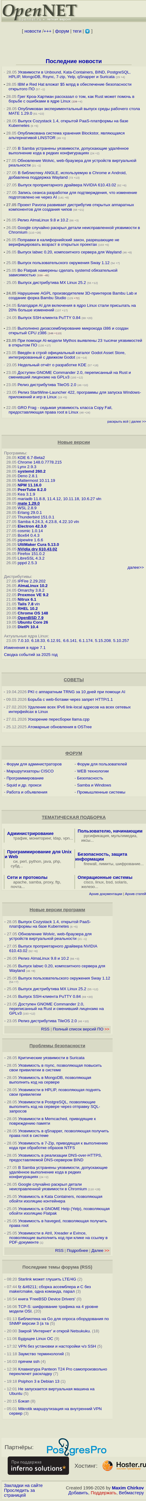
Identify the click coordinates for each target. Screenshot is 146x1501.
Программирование (25, 778)
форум (62, 31)
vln (98, 498)
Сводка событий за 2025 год (31, 654)
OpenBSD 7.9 (30, 617)
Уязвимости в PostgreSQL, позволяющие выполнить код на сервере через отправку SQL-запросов (54, 1106)
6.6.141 (70, 640)
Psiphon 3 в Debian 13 (39, 1381)
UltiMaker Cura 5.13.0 (38, 544)
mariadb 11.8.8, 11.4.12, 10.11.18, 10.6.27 (56, 498)
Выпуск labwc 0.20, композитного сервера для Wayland (70, 252)
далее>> (136, 567)
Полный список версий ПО (81, 1029)
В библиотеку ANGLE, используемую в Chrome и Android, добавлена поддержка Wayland (68, 175)
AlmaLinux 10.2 (32, 585)
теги (77, 31)
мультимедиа (123, 835)
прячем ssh (29, 1361)
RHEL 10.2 (27, 608)
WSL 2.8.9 (26, 508)
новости (33, 31)
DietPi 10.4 (27, 627)
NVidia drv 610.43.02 (37, 549)
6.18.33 (38, 640)
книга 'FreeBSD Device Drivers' (46, 1299)
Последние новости (74, 61)
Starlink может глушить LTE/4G (47, 1279)
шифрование (128, 864)
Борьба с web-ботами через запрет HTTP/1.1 (70, 699)
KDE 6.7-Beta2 (31, 457)
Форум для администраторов (34, 764)
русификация (96, 835)
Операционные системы (105, 877)
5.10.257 (121, 640)
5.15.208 (103, 640)
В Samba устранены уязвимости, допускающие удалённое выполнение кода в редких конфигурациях (69, 150)
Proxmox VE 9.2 (32, 595)
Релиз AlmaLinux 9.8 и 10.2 (42, 220)
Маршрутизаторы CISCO (30, 771)
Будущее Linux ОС (35, 1338)
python (35, 861)
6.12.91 (54, 640)
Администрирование (30, 833)
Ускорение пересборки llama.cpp (59, 719)
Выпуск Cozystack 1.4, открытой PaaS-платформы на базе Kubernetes (50, 924)
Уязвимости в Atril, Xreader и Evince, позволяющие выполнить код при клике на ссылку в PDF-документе (58, 1238)
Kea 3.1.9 (26, 494)
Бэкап (23, 1401)
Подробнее (77, 1250)
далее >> (138, 421)
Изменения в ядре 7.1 (25, 647)
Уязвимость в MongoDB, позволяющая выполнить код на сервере (50, 1079)
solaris (121, 882)
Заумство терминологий (41, 1354)
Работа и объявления (26, 792)
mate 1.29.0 (28, 503)
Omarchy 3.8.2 (30, 590)
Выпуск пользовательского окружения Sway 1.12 (63, 262)
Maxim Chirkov (128, 1487)
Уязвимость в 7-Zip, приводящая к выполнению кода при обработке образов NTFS (58, 1145)
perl (23, 861)
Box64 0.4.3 (28, 535)
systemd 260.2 (31, 471)
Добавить (78, 1492)
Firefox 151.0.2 (31, 553)
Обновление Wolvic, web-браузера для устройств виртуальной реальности (50, 936)
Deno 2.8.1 (27, 476)
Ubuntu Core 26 (32, 622)
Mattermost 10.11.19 (36, 480)
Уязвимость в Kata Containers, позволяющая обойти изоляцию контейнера (55, 1198)
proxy (48, 882)
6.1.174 (86, 640)
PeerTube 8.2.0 (31, 489)
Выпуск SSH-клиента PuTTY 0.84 (49, 317)
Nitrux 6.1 (26, 599)
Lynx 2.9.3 (26, 466)
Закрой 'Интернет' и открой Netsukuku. (54, 1331)
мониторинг (40, 838)
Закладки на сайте (23, 1485)
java (47, 861)
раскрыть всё (118, 421)
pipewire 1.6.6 (30, 540)
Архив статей (135, 894)
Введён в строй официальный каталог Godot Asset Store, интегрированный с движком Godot (67, 355)
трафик (20, 838)
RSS (45, 1029)
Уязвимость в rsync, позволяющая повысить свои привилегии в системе (55, 1067)
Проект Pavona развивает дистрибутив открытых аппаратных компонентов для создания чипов (71, 207)
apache (20, 882)
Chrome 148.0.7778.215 (39, 462)
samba (35, 882)
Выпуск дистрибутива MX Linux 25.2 (52, 282)
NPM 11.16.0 (29, 485)
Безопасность (90, 778)
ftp (58, 882)
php (56, 861)
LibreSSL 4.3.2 (30, 558)
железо (88, 886)
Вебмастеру (131, 1492)
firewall (90, 864)
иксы (85, 840)
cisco (88, 882)
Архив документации (105, 894)
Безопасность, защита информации (101, 857)
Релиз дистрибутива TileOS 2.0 (46, 384)
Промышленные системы (101, 792)
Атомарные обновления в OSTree (60, 727)
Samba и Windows (94, 785)
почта (16, 886)
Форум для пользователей (102, 764)
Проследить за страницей (19, 1493)
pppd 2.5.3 (27, 563)
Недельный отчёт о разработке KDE (52, 365)
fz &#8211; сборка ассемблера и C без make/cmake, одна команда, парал (50, 1289)
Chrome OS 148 (32, 613)
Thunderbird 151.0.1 (35, 517)
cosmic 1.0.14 (30, 530)
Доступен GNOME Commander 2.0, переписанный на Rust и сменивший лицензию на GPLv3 (56, 1009)
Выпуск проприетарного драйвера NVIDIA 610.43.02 (67, 185)
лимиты (106, 864)
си (15, 861)
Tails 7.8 (25, 604)
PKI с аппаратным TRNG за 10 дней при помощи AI (76, 692)
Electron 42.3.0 (31, 526)
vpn (66, 838)
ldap (57, 838)
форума (70, 1267)
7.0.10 (23, 640)
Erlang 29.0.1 (29, 512)
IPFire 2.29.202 (31, 581)
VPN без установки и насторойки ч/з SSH (57, 1346)
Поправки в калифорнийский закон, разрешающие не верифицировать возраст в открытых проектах (64, 242)
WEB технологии (93, 771)
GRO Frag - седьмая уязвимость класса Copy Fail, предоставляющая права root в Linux (61, 409)
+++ (48, 31)
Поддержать (104, 1492)
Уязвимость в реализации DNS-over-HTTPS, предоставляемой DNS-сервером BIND (55, 1157)
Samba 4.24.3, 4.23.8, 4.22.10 (44, 521)
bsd (109, 882)
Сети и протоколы (27, 877)
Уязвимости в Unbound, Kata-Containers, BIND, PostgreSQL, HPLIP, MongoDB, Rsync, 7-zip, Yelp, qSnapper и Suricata (70, 74)
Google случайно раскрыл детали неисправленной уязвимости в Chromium (48, 1186)
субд (15, 866)
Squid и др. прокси (23, 785)
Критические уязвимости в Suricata (51, 1057)
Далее (100, 1250)
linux (99, 882)
